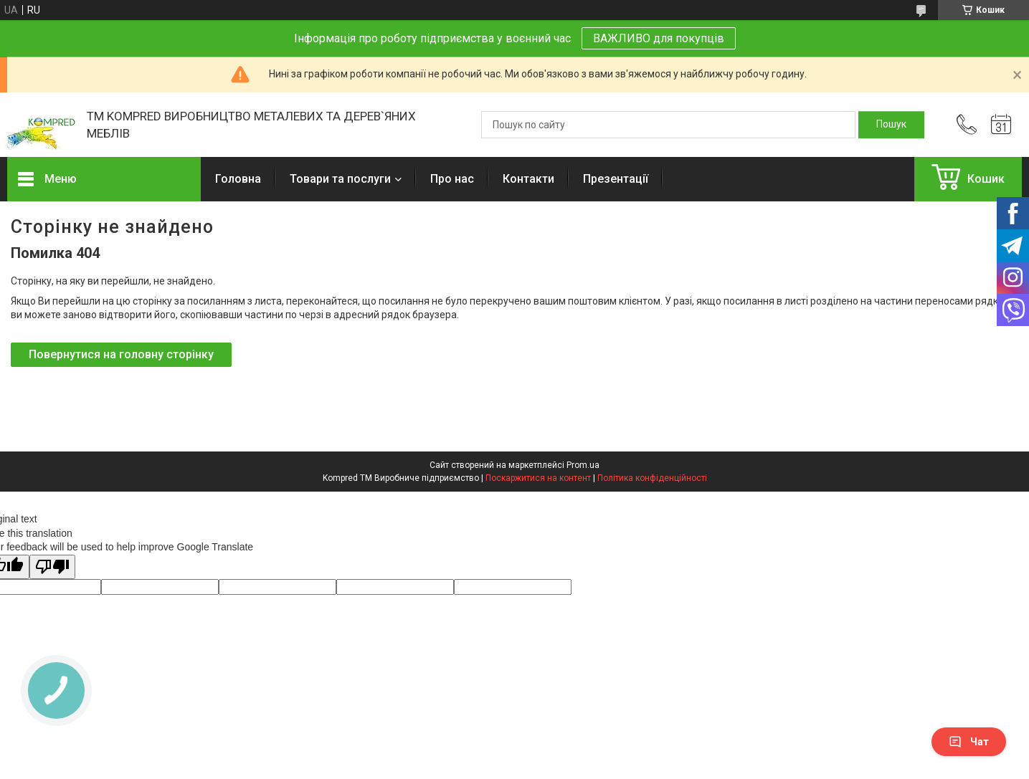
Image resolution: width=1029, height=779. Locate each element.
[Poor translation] (52, 567)
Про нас (452, 179)
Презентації (615, 179)
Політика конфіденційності (652, 478)
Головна (238, 179)
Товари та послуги (340, 179)
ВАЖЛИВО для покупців (658, 38)
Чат (969, 741)
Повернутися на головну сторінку (121, 354)
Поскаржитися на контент (538, 478)
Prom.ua (582, 465)
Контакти (528, 179)
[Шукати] (891, 124)
